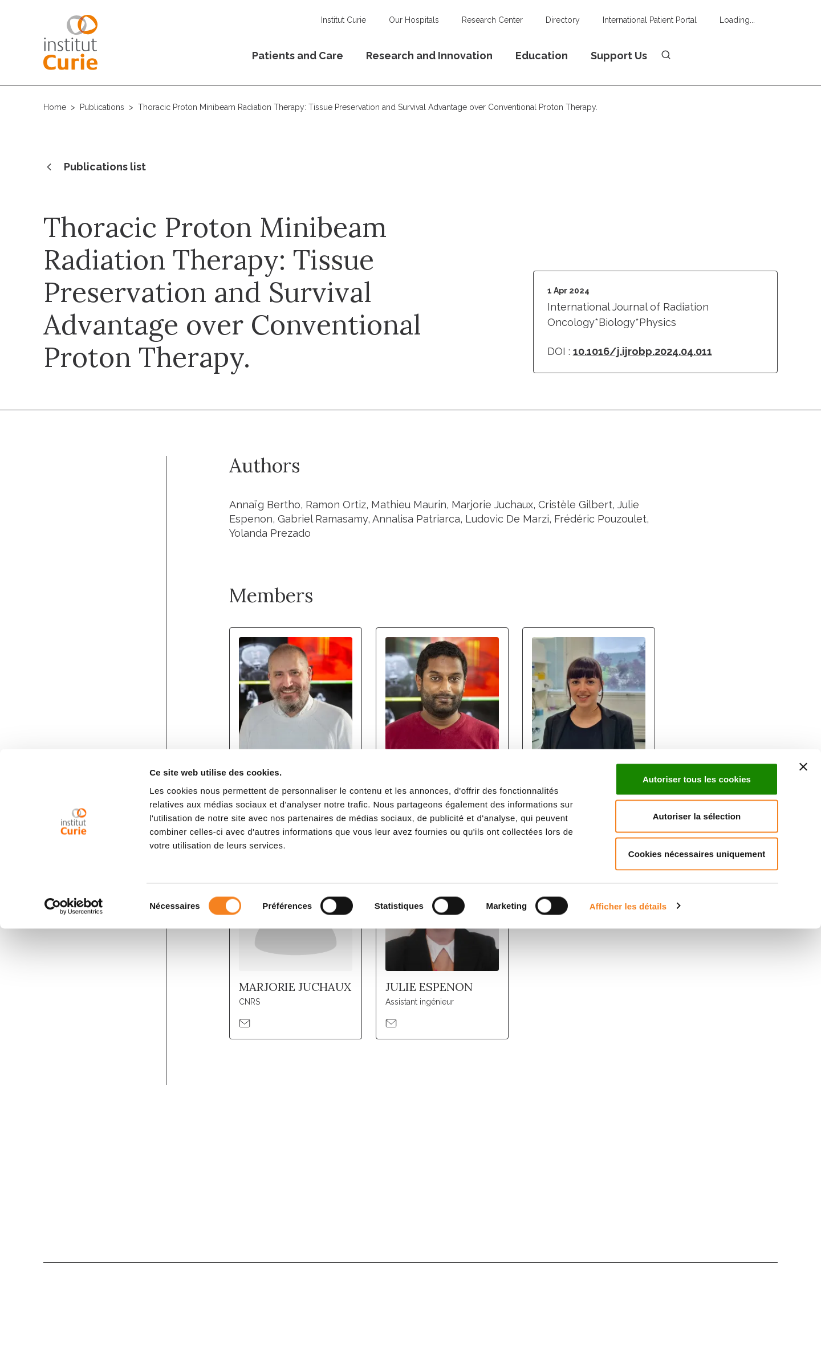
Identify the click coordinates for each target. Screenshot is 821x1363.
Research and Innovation (429, 56)
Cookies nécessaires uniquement (697, 1288)
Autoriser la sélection (697, 1251)
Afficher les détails (628, 1340)
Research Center (492, 20)
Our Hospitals (414, 20)
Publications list (94, 167)
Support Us (619, 56)
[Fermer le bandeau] (803, 1201)
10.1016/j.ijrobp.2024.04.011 (642, 351)
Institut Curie (343, 20)
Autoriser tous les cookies (697, 1213)
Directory (563, 20)
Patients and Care (297, 56)
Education (541, 56)
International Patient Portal (650, 20)
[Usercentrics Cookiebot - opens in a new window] (74, 1340)
